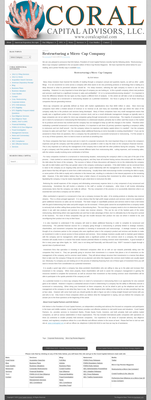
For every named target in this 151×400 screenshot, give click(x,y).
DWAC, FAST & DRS (19, 122)
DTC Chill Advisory (19, 105)
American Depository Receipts (27, 43)
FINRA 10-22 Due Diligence (22, 127)
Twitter (114, 360)
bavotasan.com (139, 397)
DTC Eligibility (17, 108)
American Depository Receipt (22, 83)
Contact (106, 43)
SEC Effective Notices (20, 144)
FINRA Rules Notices (91, 366)
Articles (45, 50)
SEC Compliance (18, 141)
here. (79, 68)
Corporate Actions (18, 102)
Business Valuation (19, 91)
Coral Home (10, 360)
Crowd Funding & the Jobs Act (123, 374)
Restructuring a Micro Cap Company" (125, 369)
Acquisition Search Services (22, 80)
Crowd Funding (65, 369)
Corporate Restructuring (55, 338)
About (8, 43)
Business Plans (17, 88)
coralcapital (47, 57)
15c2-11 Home (17, 77)
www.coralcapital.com (56, 323)
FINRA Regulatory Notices (93, 363)
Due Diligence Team (19, 119)
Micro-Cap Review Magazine (75, 338)
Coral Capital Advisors (25, 397)
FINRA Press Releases (91, 360)
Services (80, 43)
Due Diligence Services (20, 116)
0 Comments (66, 57)
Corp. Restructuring (19, 99)
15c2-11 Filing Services (20, 74)
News (71, 43)
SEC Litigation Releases (92, 371)
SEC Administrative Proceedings (95, 369)
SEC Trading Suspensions (93, 377)
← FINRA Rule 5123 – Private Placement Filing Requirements (65, 348)
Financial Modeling (19, 124)
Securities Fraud (65, 385)
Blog (13, 85)
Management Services (20, 133)
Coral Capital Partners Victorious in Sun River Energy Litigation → (120, 348)
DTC (61, 43)
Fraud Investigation (19, 130)
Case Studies (94, 43)
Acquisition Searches (37, 360)
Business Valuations (37, 366)
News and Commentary (20, 135)
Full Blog (62, 360)
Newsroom (16, 138)
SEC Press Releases (91, 374)
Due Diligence (48, 43)
